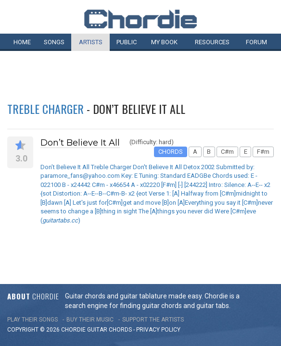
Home (22, 42)
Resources (212, 42)
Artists (90, 42)
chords (120, 312)
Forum (256, 42)
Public (126, 42)
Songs (54, 42)
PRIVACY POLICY (158, 312)
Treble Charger (45, 108)
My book (164, 42)
